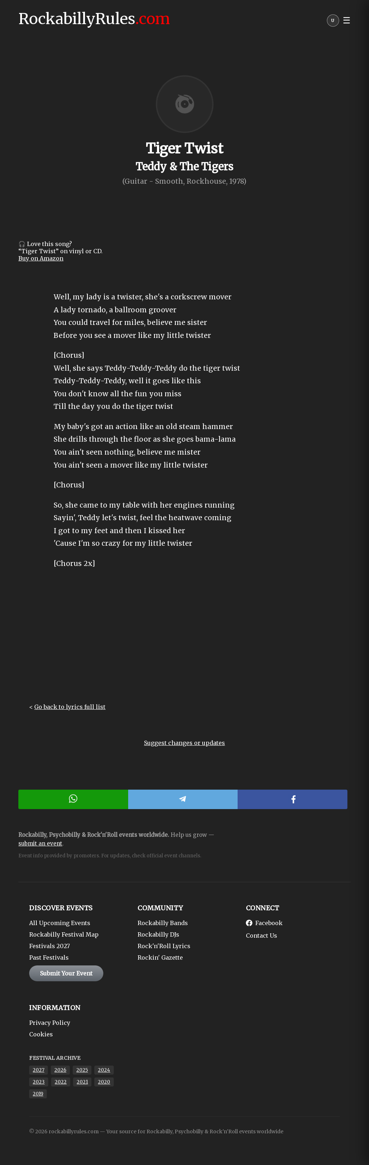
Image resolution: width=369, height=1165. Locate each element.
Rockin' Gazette (160, 957)
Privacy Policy (49, 1022)
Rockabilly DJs (158, 934)
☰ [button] (347, 20)
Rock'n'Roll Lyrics (164, 946)
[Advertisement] (184, 642)
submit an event (40, 843)
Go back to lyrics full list (69, 706)
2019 (38, 1094)
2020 (104, 1082)
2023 (39, 1082)
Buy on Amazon (40, 258)
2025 (82, 1070)
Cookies (41, 1034)
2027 (38, 1070)
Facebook (264, 923)
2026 (60, 1070)
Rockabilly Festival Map (64, 934)
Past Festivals (49, 957)
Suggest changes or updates (184, 742)
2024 (104, 1070)
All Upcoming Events (59, 923)
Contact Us (261, 935)
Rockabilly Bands (163, 923)
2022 (61, 1082)
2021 (82, 1082)
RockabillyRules (94, 18)
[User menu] (333, 22)
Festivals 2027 (49, 946)
